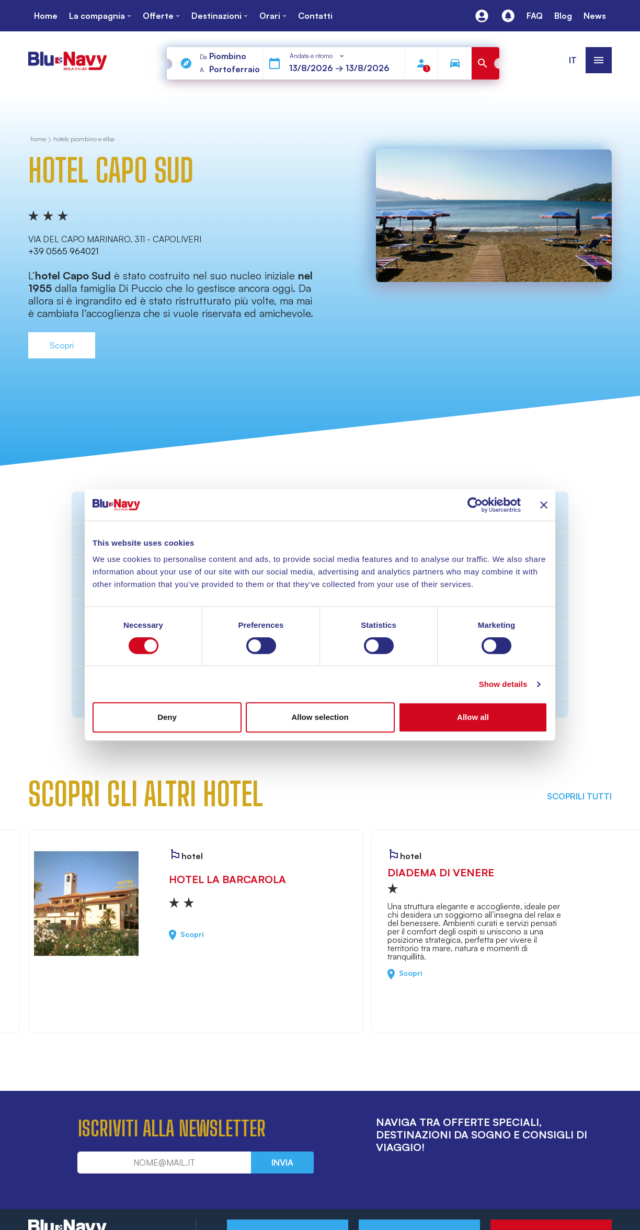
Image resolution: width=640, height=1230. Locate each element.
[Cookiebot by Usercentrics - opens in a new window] (475, 505)
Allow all (473, 717)
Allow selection (319, 717)
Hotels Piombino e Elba (84, 139)
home (38, 139)
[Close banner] (543, 505)
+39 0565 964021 (63, 251)
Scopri (62, 345)
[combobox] (317, 56)
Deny (167, 717)
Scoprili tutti (579, 796)
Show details (503, 684)
